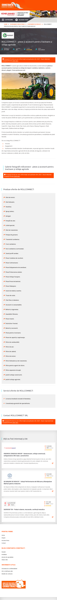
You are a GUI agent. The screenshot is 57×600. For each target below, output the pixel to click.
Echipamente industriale (17, 24)
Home (5, 24)
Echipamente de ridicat (34, 24)
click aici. (15, 61)
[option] (28, 13)
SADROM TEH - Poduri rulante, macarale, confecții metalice (24, 508)
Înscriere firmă (21, 20)
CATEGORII (7, 20)
